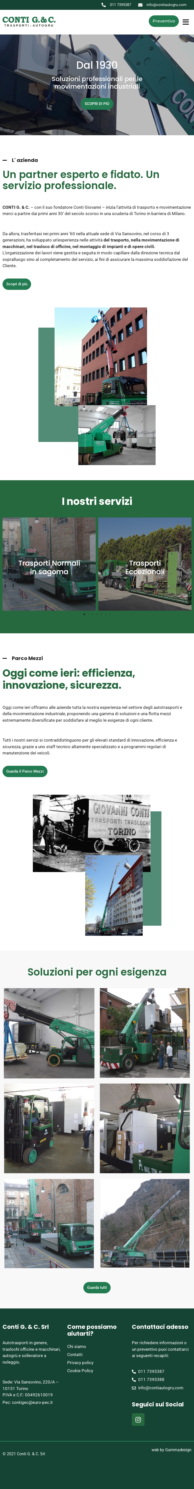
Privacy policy (80, 1362)
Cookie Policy (80, 1370)
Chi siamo (76, 1346)
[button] (185, 22)
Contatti (75, 1354)
